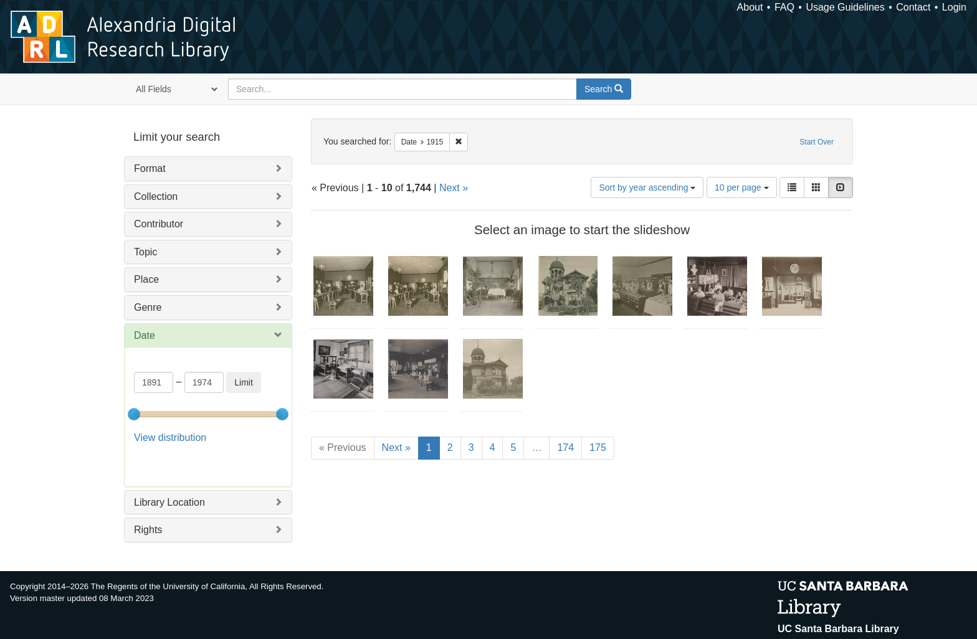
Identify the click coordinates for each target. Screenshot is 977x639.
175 (597, 447)
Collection (156, 196)
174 (565, 447)
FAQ (784, 7)
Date (144, 335)
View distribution (170, 437)
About (750, 7)
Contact (913, 7)
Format (150, 168)
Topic (145, 252)
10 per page (742, 187)
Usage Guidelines (845, 7)
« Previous (342, 447)
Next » (453, 187)
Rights (148, 498)
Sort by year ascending (647, 187)
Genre (147, 307)
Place (146, 279)
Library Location (169, 470)
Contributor (158, 224)
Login (954, 7)
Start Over (816, 142)
